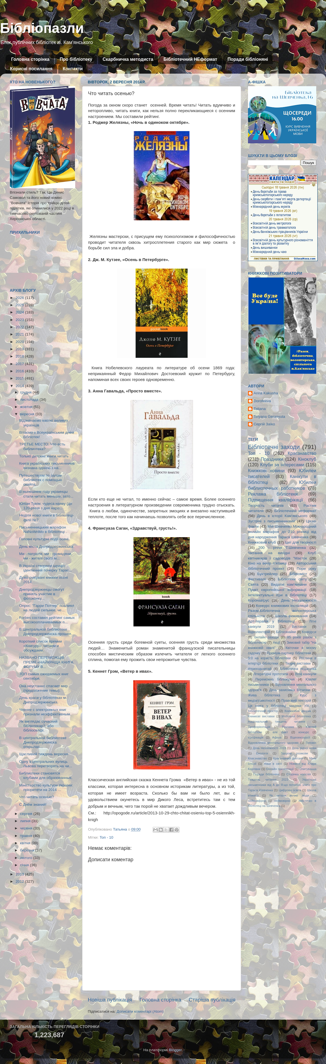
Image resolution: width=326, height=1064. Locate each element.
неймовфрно (257, 800)
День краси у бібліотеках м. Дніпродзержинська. (43, 700)
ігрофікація (255, 737)
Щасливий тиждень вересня (43, 754)
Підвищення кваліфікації (275, 499)
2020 (20, 342)
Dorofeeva (262, 401)
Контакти (73, 68)
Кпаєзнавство (257, 758)
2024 (20, 312)
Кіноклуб (307, 459)
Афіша (276, 737)
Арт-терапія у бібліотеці (271, 621)
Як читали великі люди (289, 795)
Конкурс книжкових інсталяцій (282, 606)
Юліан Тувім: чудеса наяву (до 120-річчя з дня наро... (45, 505)
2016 (20, 371)
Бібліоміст (298, 574)
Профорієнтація (259, 726)
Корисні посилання (31, 68)
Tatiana (260, 409)
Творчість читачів (266, 505)
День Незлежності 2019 (269, 748)
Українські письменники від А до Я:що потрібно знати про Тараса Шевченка (282, 785)
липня (25, 821)
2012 (20, 881)
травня (26, 836)
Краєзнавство (302, 453)
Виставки (299, 627)
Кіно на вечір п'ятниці (267, 563)
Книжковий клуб (262, 542)
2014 (20, 386)
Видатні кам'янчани (288, 584)
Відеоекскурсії (300, 737)
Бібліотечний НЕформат (190, 59)
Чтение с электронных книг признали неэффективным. (45, 712)
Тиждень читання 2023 (268, 779)
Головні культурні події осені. (44, 539)
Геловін (311, 742)
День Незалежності (298, 600)
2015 (20, 378)
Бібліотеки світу (292, 579)
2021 (20, 334)
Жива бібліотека (264, 695)
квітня (25, 843)
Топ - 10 (106, 837)
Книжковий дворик (297, 711)
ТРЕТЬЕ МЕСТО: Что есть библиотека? (42, 446)
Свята (253, 584)
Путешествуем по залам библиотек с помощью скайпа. (40, 479)
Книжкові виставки (261, 716)
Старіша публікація (212, 1000)
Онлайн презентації (280, 769)
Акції (276, 643)
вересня (27, 414)
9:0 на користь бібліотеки (269, 658)
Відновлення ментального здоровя (273, 742)
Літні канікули (305, 674)
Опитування (308, 769)
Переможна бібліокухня (275, 679)
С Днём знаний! (33, 804)
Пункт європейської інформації (277, 590)
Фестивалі (257, 579)
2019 (20, 349)
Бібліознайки (286, 632)
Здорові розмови (294, 753)
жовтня (26, 407)
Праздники (272, 459)
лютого (26, 858)
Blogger (175, 1050)
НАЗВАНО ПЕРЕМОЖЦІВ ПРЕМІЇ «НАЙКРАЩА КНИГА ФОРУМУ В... (46, 662)
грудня (26, 392)
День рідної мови (304, 748)
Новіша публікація (110, 1000)
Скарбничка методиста (128, 59)
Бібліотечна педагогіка (298, 669)
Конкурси (309, 632)
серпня (26, 814)
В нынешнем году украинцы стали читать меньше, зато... (46, 493)
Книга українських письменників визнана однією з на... (47, 465)
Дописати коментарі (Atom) (140, 1011)
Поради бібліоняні (247, 59)
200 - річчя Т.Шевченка (282, 548)
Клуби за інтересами (282, 464)
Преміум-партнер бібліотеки (289, 653)
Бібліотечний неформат (295, 511)
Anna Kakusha (266, 393)
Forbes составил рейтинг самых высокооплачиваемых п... (47, 620)
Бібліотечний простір (263, 711)
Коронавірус (258, 600)
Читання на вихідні (269, 553)
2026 (20, 298)
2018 (20, 356)
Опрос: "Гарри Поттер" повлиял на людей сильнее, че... (46, 608)
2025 (20, 305)
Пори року (306, 568)
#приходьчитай (259, 669)
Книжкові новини (266, 470)
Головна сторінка (30, 59)
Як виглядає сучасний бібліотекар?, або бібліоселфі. (38, 725)
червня (26, 828)
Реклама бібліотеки (273, 493)
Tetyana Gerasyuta (269, 416)
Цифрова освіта (290, 790)
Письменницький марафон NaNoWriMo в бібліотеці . (43, 529)
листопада (30, 399)
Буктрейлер (267, 574)
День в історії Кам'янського (282, 516)
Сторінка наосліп (298, 774)
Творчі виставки (298, 663)
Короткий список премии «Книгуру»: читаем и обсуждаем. (40, 645)
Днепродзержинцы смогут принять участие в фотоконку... (41, 593)
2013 (20, 874)
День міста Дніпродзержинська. (46, 546)
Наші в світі (273, 763)
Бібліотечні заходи (274, 446)
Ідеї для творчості (300, 542)
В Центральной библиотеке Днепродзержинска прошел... (46, 631)
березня (27, 850)
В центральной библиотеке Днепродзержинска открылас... (43, 742)
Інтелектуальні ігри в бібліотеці (277, 595)
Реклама (288, 726)
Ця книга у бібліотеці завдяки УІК (278, 706)
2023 (20, 320)
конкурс (303, 732)
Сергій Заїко (264, 424)
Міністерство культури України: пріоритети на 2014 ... (46, 787)
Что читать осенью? (36, 797)
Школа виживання (291, 616)
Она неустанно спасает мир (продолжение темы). (43, 688)
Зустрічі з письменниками (271, 521)
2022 (20, 327)
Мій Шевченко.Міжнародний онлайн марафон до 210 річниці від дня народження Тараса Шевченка (282, 531)
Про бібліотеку (76, 59)
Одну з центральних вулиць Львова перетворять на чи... (45, 763)
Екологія (262, 753)
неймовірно (282, 800)
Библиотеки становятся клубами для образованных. (45, 775)
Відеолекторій (259, 632)
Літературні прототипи (270, 674)
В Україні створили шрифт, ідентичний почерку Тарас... (45, 568)
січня (25, 865)
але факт (280, 732)
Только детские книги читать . (45, 456)
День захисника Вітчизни (289, 690)
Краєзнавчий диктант (288, 758)
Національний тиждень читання (276, 721)
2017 (20, 364)
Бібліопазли (42, 28)
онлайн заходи (266, 637)
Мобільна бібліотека (296, 716)
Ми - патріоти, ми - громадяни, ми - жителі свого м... (45, 556)
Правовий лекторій (296, 701)
